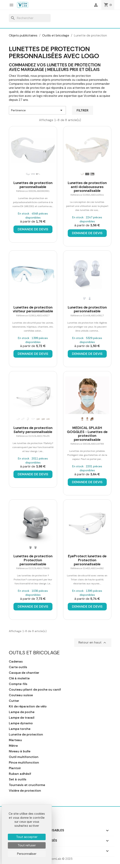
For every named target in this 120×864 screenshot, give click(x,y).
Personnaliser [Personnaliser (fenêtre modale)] (26, 854)
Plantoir (15, 768)
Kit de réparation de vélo (28, 706)
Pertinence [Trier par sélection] (37, 110)
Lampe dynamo (21, 723)
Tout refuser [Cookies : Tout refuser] (27, 845)
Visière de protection (25, 791)
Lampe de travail (21, 718)
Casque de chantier (24, 673)
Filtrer (82, 110)
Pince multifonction (24, 763)
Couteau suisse (21, 695)
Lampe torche (19, 729)
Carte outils (18, 667)
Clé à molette (19, 678)
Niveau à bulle (19, 751)
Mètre (13, 746)
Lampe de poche (21, 712)
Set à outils (17, 779)
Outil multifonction (23, 757)
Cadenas (16, 662)
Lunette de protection (26, 734)
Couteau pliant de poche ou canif (35, 690)
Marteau (15, 740)
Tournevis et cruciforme (27, 785)
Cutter (14, 701)
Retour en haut (92, 642)
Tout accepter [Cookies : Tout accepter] (26, 837)
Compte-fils (18, 684)
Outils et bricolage (34, 653)
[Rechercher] (30, 18)
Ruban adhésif (20, 774)
